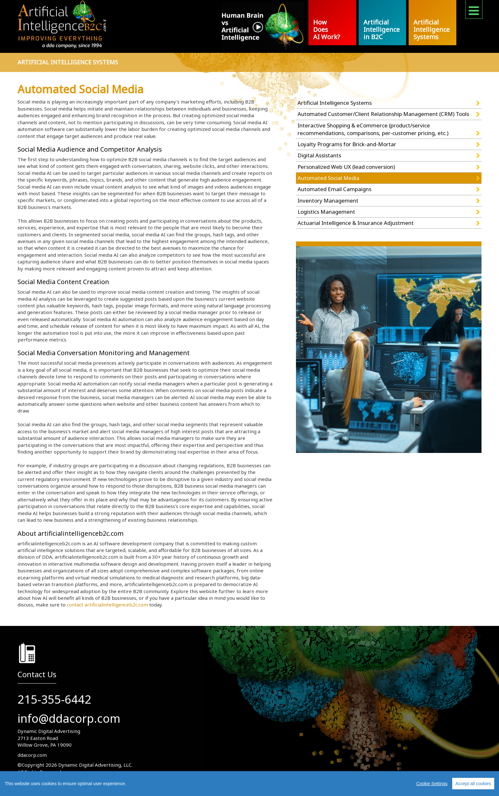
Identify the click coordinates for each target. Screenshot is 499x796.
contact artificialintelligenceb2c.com (107, 604)
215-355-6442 (54, 699)
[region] (249, 783)
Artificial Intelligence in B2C (381, 29)
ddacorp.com (32, 755)
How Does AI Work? (326, 29)
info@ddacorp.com (69, 718)
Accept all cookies (473, 783)
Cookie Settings (431, 783)
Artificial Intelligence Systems (431, 29)
